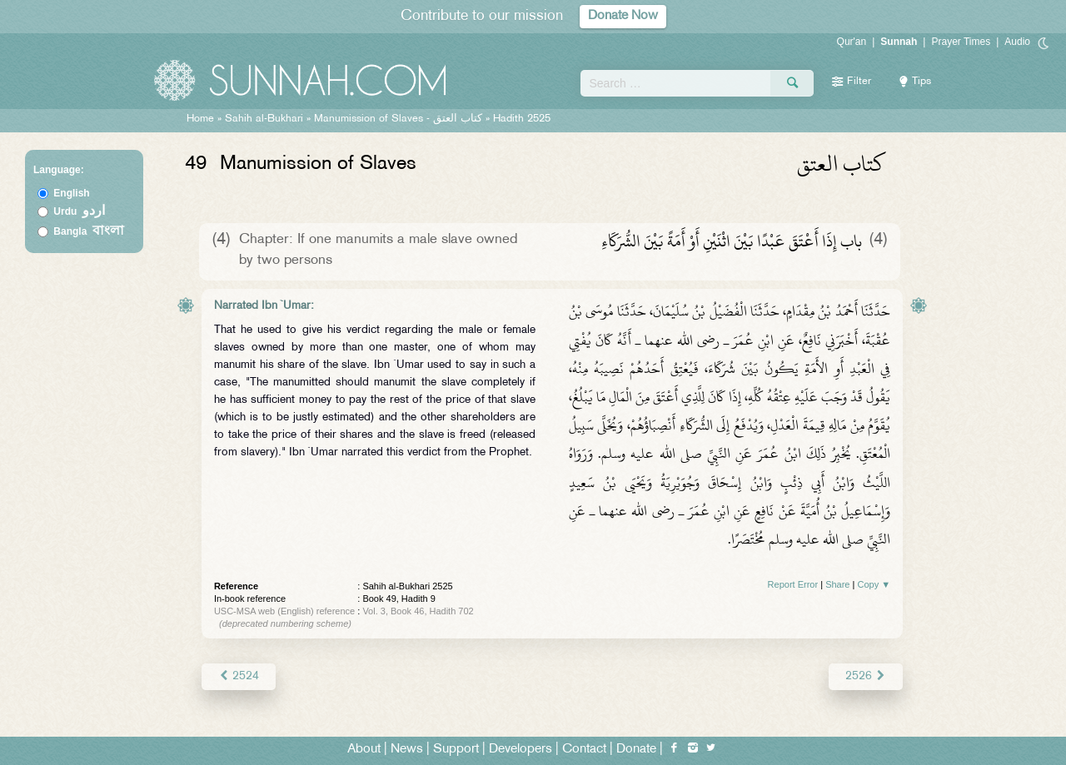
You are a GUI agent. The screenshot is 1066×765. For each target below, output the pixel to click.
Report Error (793, 584)
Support (456, 749)
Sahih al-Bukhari (264, 119)
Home (200, 119)
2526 (865, 676)
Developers (520, 749)
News (407, 749)
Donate (636, 749)
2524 (238, 676)
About (364, 749)
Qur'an (852, 41)
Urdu (79, 211)
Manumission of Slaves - (400, 119)
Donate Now (623, 16)
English (71, 193)
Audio (1017, 41)
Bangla (88, 231)
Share (837, 584)
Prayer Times (960, 41)
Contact (584, 749)
